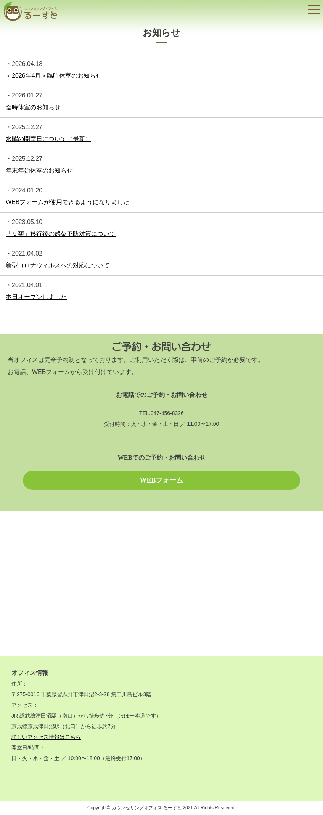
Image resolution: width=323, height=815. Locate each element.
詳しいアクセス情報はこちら (46, 737)
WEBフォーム (161, 480)
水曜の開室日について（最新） (48, 139)
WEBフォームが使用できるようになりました (67, 202)
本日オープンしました (36, 297)
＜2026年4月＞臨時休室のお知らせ (54, 75)
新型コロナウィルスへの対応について (57, 265)
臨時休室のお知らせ (33, 107)
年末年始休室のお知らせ (39, 170)
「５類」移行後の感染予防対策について (61, 233)
